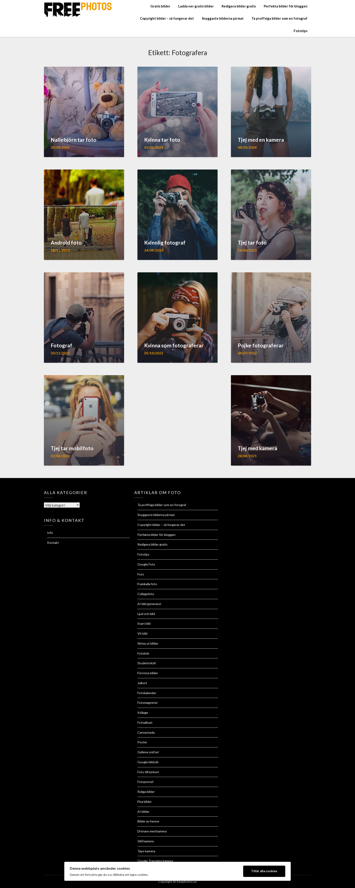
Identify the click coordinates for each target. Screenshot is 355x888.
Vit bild (142, 633)
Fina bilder (144, 801)
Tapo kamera (146, 851)
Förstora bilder (147, 673)
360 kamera (145, 841)
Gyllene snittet (148, 752)
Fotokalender (146, 693)
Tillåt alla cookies (264, 871)
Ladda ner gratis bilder (196, 6)
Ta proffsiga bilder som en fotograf (279, 18)
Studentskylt (146, 663)
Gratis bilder (160, 6)
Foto (140, 574)
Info (50, 533)
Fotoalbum (144, 722)
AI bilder (143, 811)
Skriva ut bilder (147, 643)
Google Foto (146, 564)
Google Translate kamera (155, 861)
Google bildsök (147, 762)
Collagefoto (145, 594)
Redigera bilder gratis (239, 6)
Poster (142, 742)
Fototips (300, 31)
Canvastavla (146, 732)
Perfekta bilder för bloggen (285, 6)
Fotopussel (145, 782)
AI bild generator (149, 604)
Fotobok (143, 653)
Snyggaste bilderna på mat (223, 18)
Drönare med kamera (152, 831)
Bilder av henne (148, 821)
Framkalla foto (147, 584)
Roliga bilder (146, 792)
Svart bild (144, 623)
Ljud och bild (146, 614)
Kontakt (53, 542)
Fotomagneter (147, 702)
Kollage (142, 712)
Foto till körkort (148, 772)
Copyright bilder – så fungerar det (167, 18)
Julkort (142, 683)
